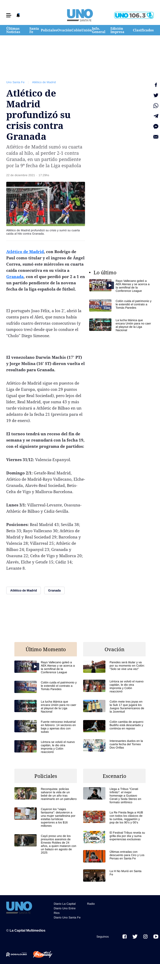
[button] (8, 15)
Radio (91, 903)
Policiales (49, 30)
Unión (86, 30)
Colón (76, 30)
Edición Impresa (117, 30)
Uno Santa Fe (15, 82)
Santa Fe (34, 30)
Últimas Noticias (13, 30)
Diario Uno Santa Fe (67, 917)
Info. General (98, 30)
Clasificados (143, 30)
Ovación (64, 30)
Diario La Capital (65, 903)
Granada (15, 276)
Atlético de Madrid (44, 82)
